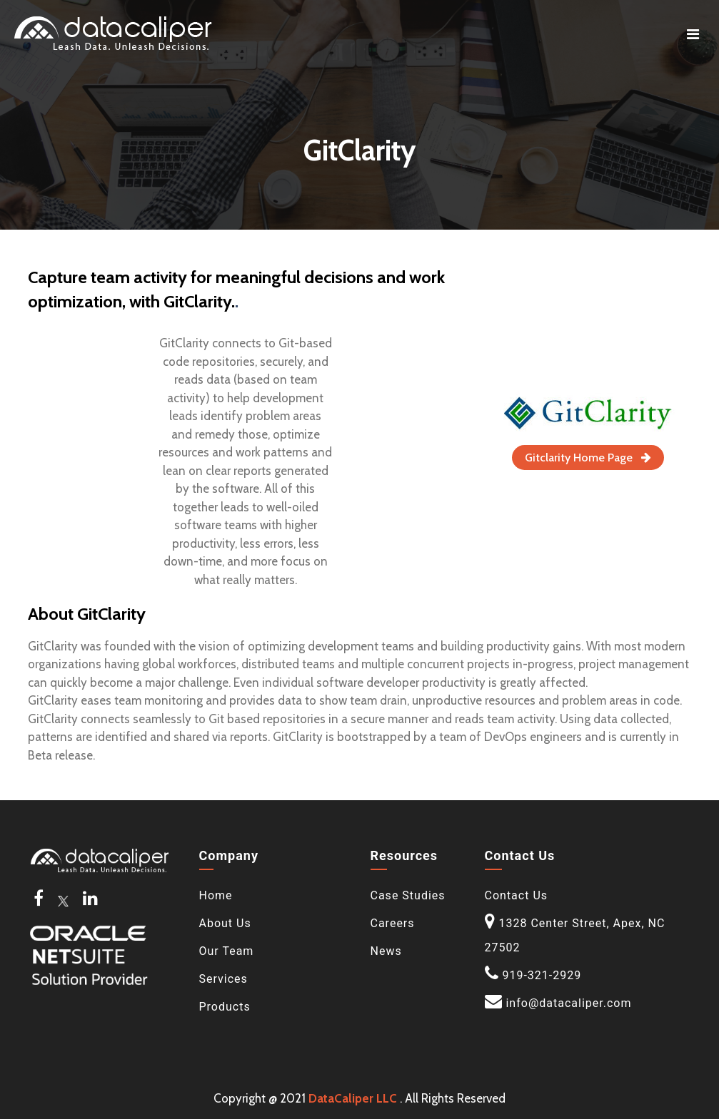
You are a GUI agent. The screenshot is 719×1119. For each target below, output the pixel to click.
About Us (225, 923)
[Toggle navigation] (693, 34)
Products (225, 1006)
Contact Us (516, 895)
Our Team (226, 951)
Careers (393, 923)
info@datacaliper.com (568, 1003)
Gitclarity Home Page (588, 457)
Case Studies (408, 895)
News (386, 951)
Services (223, 979)
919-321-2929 (541, 975)
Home (216, 895)
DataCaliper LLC (352, 1098)
